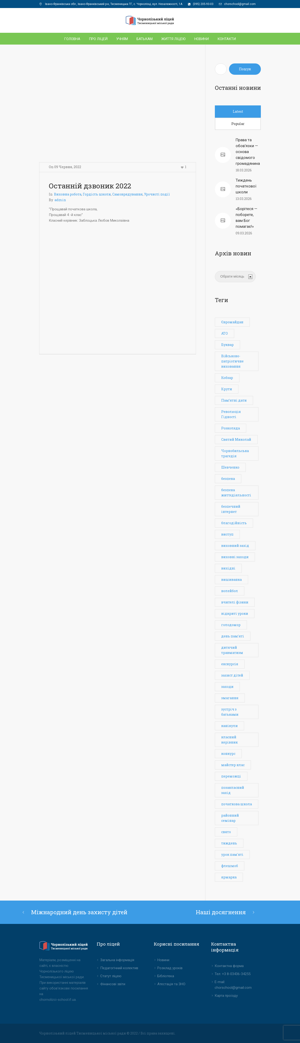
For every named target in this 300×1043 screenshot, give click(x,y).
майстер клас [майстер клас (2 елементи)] (233, 765)
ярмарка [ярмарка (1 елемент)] (229, 877)
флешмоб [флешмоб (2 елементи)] (229, 866)
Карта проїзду (226, 995)
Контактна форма (229, 966)
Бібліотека (165, 976)
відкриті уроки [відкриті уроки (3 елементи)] (234, 613)
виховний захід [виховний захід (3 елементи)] (235, 545)
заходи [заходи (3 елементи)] (227, 686)
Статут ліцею (110, 976)
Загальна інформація (117, 960)
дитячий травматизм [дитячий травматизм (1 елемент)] (232, 650)
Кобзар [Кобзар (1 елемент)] (227, 377)
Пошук (245, 69)
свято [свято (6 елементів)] (226, 832)
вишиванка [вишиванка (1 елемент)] (231, 579)
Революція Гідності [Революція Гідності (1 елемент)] (231, 414)
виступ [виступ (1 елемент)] (227, 534)
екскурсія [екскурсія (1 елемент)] (229, 664)
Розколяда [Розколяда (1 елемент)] (230, 428)
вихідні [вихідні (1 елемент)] (228, 568)
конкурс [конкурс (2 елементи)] (228, 753)
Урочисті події (157, 194)
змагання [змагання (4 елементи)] (229, 698)
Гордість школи (97, 194)
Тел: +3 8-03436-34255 (232, 974)
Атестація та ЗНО (171, 984)
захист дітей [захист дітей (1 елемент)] (232, 675)
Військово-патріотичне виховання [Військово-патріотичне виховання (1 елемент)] (232, 361)
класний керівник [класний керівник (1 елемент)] (229, 739)
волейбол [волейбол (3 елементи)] (229, 591)
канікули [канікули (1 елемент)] (229, 725)
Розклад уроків (170, 968)
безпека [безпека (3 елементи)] (228, 478)
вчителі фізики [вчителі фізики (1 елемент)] (234, 602)
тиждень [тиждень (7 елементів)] (229, 843)
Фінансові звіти (112, 984)
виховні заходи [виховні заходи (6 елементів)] (235, 557)
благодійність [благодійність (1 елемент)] (234, 523)
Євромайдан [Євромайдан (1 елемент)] (232, 322)
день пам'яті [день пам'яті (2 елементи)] (232, 636)
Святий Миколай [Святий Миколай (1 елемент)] (236, 439)
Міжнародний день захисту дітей (79, 912)
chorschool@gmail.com (240, 4)
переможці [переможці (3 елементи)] (231, 776)
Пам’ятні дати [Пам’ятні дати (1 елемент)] (234, 400)
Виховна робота (67, 194)
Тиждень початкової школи (246, 186)
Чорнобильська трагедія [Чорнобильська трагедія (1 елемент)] (235, 453)
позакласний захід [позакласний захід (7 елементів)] (232, 790)
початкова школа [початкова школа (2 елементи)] (236, 804)
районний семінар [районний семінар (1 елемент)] (230, 818)
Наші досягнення (221, 912)
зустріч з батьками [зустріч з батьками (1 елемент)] (229, 712)
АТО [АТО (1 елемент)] (224, 333)
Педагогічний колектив (119, 968)
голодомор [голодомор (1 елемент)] (231, 625)
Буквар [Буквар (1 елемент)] (227, 344)
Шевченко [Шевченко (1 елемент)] (230, 467)
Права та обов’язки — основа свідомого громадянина (248, 151)
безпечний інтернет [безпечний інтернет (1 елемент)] (230, 509)
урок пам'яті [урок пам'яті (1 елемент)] (232, 854)
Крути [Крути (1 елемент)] (226, 389)
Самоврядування (127, 194)
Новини (163, 960)
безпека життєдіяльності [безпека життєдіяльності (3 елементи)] (236, 492)
